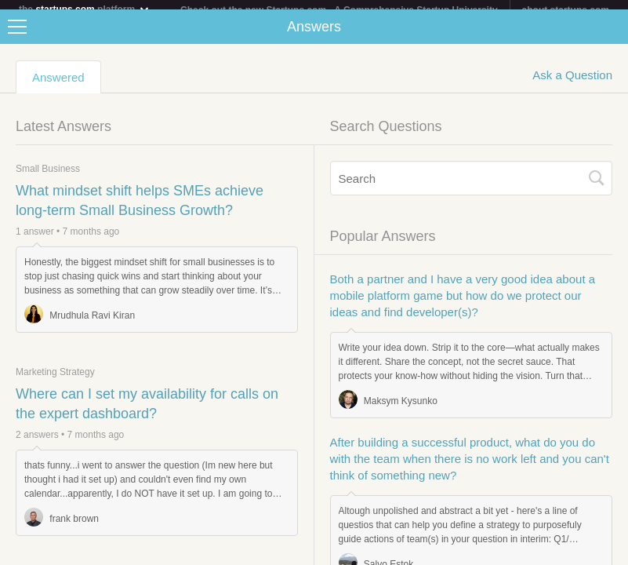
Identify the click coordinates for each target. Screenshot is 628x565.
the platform (85, 9)
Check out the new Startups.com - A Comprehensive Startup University (339, 10)
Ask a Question (572, 84)
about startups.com (565, 10)
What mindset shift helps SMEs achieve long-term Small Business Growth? (139, 210)
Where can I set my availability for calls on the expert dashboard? (147, 413)
